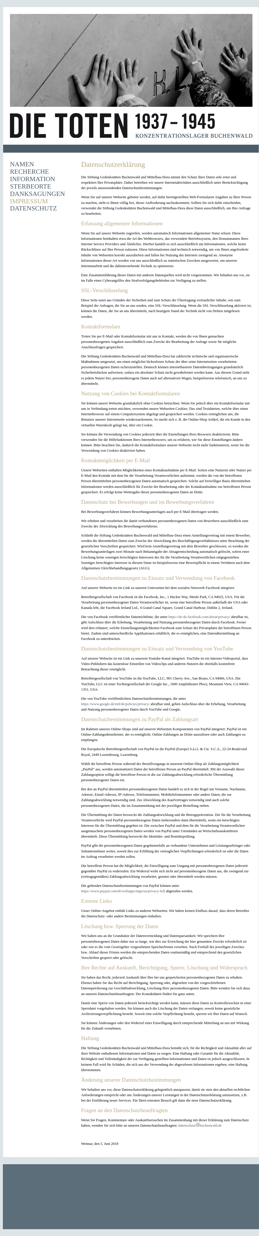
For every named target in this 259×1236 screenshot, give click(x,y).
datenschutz (186, 1125)
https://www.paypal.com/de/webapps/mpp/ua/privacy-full (123, 891)
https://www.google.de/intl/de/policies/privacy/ (115, 704)
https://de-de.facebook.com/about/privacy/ (199, 617)
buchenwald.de (211, 1125)
